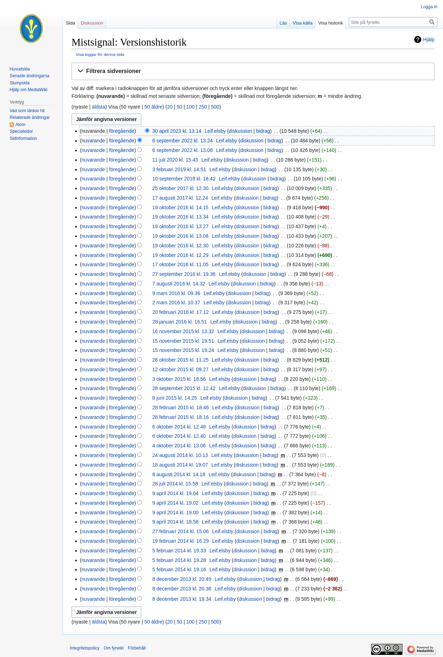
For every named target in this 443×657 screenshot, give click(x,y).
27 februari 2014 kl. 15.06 (180, 531)
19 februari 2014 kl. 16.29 (180, 541)
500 (215, 107)
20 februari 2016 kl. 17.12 (180, 312)
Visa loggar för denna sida (100, 54)
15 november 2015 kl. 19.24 (183, 350)
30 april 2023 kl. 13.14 (176, 131)
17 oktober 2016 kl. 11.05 (180, 264)
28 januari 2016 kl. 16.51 (179, 322)
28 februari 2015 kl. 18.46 (180, 407)
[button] (253, 71)
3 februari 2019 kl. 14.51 (179, 169)
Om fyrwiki (113, 648)
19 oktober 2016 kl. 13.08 (180, 236)
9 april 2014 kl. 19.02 (175, 503)
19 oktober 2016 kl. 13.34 (180, 217)
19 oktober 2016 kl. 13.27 (180, 226)
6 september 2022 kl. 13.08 (182, 150)
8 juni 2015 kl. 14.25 (174, 398)
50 (179, 107)
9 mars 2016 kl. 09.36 (176, 293)
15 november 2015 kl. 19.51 (183, 341)
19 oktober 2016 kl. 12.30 (180, 245)
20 (170, 107)
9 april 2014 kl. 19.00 (175, 512)
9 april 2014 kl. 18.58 (175, 522)
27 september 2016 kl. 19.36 (183, 274)
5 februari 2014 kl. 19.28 (179, 560)
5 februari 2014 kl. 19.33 (179, 550)
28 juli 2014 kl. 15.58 (175, 484)
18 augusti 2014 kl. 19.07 (180, 465)
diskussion (240, 131)
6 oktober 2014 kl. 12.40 (179, 436)
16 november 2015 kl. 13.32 (183, 331)
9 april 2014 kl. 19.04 (175, 493)
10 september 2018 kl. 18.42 (183, 179)
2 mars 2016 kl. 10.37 (176, 302)
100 (190, 107)
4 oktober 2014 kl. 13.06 (179, 445)
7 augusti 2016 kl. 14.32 (178, 284)
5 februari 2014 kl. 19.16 (179, 569)
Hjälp (428, 39)
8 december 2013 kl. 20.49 (181, 579)
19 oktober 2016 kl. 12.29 (180, 255)
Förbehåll (137, 648)
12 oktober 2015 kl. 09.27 (180, 369)
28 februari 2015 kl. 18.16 (180, 417)
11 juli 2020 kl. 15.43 (175, 160)
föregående (122, 131)
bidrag (263, 131)
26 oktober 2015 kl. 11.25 (180, 360)
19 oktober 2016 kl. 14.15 (180, 207)
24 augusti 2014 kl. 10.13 (180, 455)
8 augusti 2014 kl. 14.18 (178, 474)
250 (203, 107)
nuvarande (93, 140)
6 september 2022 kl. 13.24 (182, 140)
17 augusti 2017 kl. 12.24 (180, 198)
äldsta (98, 107)
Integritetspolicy (84, 648)
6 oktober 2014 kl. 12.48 (179, 427)
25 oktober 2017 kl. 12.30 (180, 188)
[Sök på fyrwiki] (393, 22)
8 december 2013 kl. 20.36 (181, 589)
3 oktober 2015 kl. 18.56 (179, 379)
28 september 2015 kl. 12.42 (183, 388)
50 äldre (153, 107)
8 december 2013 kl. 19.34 (181, 599)
